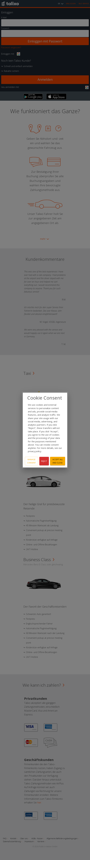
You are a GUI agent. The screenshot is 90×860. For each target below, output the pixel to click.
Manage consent (31, 461)
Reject (44, 461)
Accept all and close (57, 461)
